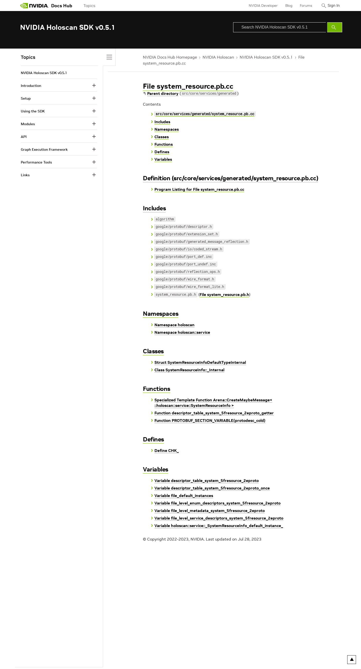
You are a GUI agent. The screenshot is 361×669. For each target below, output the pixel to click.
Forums (302, 5)
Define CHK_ (166, 450)
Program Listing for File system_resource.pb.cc (199, 189)
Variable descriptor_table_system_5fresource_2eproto (206, 480)
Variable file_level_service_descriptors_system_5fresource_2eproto (218, 518)
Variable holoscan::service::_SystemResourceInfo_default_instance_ (218, 525)
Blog (284, 5)
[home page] (34, 5)
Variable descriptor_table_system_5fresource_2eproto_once (212, 487)
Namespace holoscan (174, 324)
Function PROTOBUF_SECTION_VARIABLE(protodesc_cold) (209, 420)
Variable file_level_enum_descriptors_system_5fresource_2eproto (217, 503)
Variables (163, 159)
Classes (161, 136)
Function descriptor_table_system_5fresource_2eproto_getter (214, 412)
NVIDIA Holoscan (218, 57)
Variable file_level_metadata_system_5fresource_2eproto (209, 510)
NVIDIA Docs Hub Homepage (170, 57)
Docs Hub (61, 6)
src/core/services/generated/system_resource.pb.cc (205, 114)
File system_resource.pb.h (224, 294)
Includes (162, 121)
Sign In (331, 5)
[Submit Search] (334, 27)
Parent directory (162, 93)
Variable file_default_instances (183, 495)
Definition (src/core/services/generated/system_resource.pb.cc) (230, 178)
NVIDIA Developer (259, 5)
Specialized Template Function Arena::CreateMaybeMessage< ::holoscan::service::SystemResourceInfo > (213, 402)
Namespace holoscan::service (182, 332)
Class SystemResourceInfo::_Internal (189, 369)
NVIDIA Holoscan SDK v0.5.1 (266, 57)
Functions (163, 144)
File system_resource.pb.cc (188, 86)
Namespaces (166, 129)
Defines (161, 151)
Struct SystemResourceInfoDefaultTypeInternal (200, 362)
